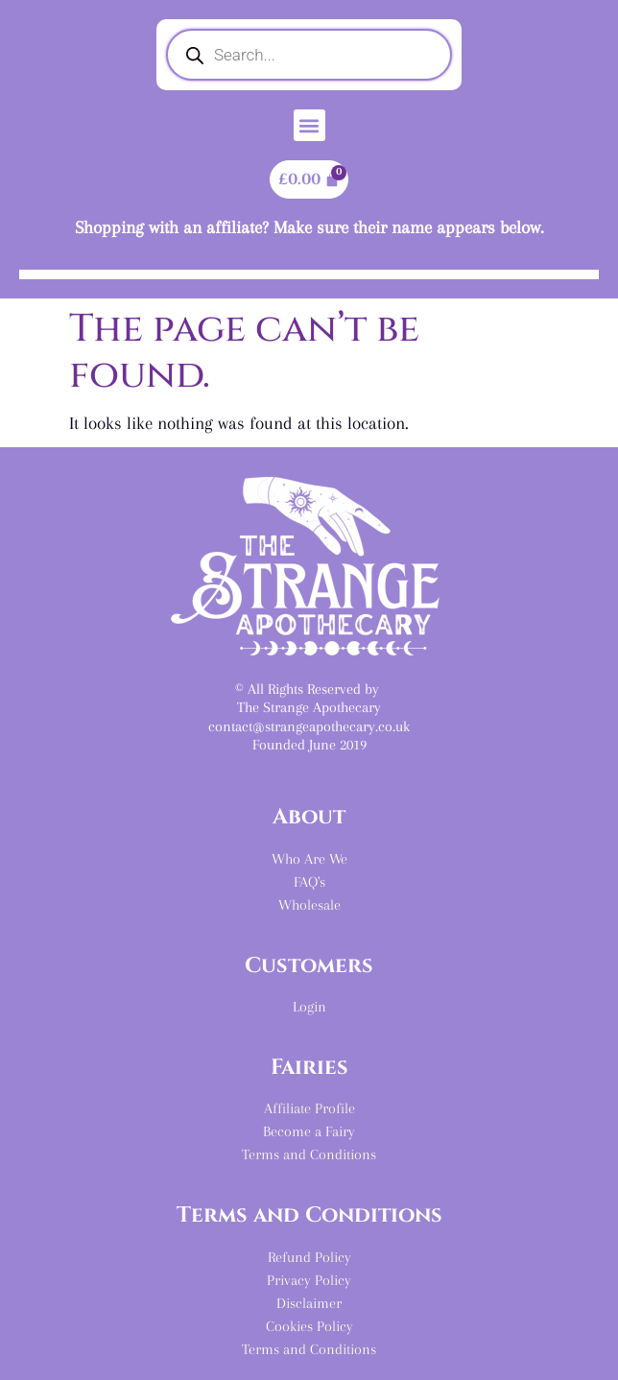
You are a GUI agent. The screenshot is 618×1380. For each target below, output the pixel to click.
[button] (309, 125)
